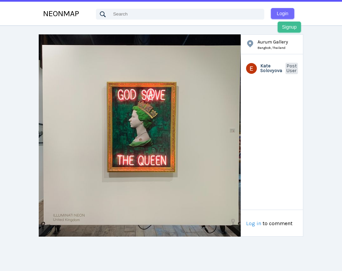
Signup (289, 27)
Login (282, 13)
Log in (253, 223)
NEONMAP (61, 13)
